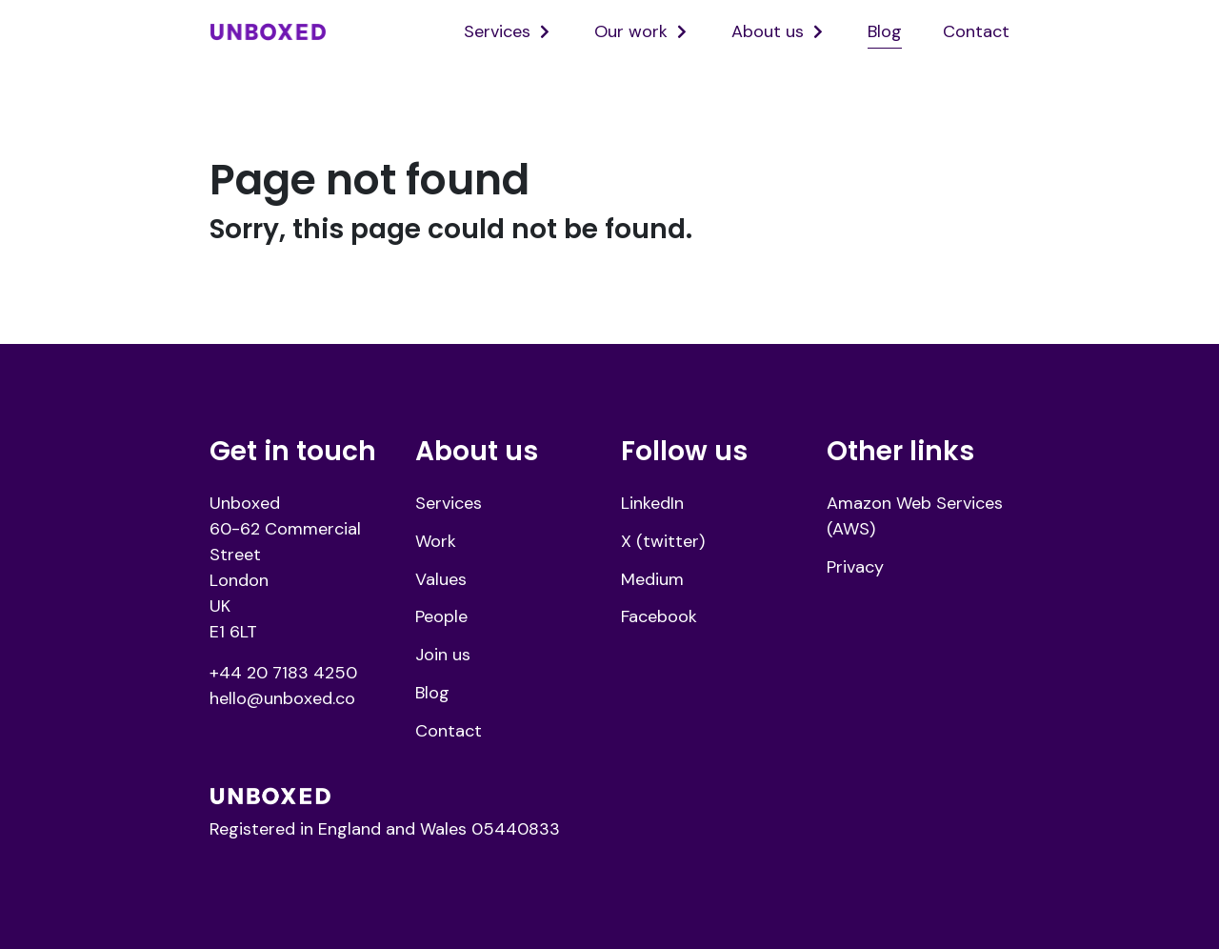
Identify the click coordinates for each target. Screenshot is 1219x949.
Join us (442, 654)
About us (767, 31)
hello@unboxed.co (282, 698)
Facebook (659, 616)
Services (497, 31)
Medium (652, 579)
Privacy (855, 566)
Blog (885, 31)
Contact (976, 31)
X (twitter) (663, 541)
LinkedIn (652, 503)
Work (435, 541)
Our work (631, 31)
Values (441, 579)
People (441, 616)
